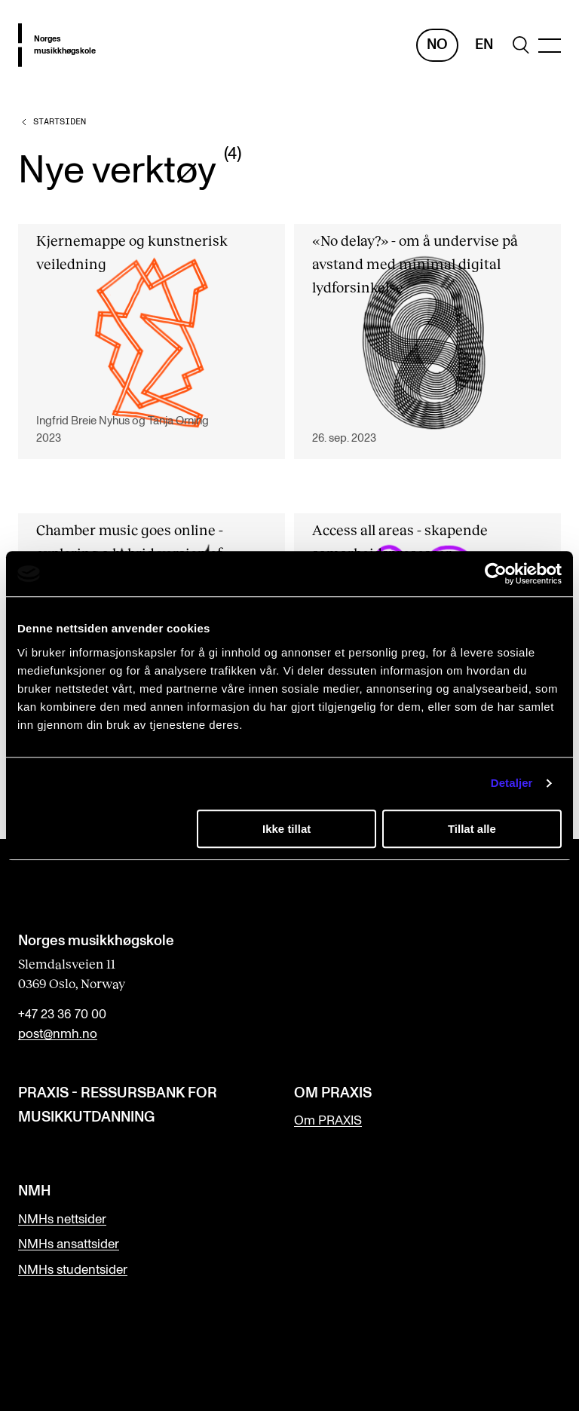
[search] (521, 45)
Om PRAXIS (328, 1121)
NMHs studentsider (72, 1270)
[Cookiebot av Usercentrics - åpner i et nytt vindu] (496, 573)
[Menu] (549, 45)
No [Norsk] (437, 45)
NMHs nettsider (62, 1219)
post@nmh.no (57, 1034)
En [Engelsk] (484, 45)
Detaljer (512, 782)
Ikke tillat (286, 828)
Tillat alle (472, 828)
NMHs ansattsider (68, 1244)
